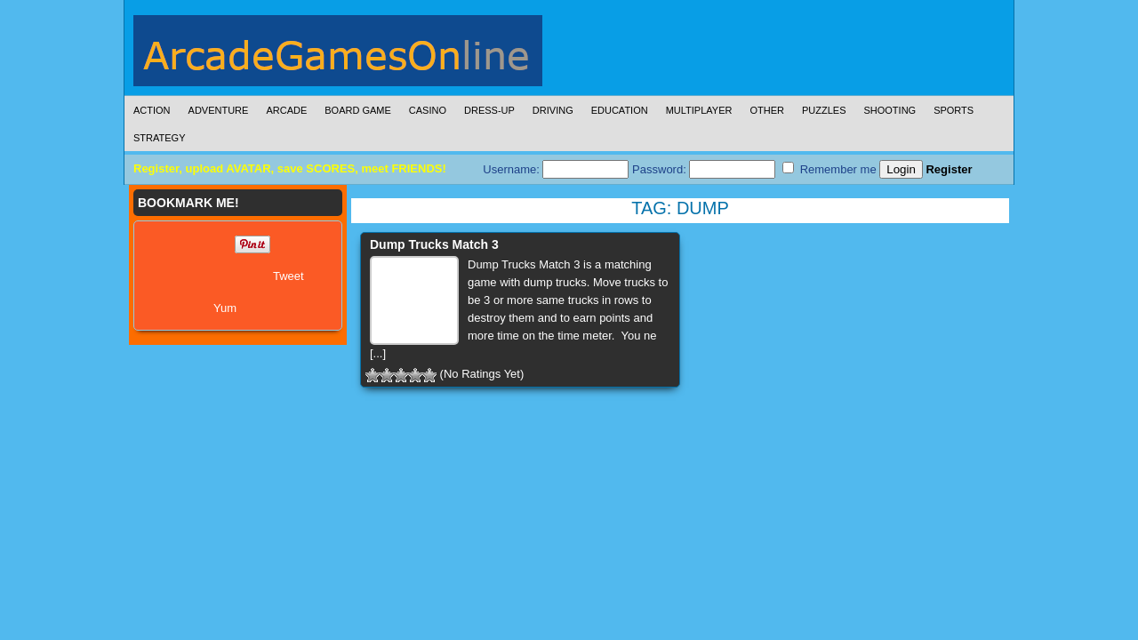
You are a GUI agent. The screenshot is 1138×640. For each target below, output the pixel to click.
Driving (553, 110)
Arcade (286, 110)
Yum (224, 308)
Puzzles (824, 110)
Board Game (358, 110)
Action (152, 110)
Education (619, 110)
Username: (556, 169)
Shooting (889, 110)
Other (766, 110)
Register (949, 169)
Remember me (829, 169)
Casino (427, 110)
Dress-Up (489, 110)
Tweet (288, 276)
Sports (954, 110)
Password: (703, 169)
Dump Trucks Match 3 (434, 244)
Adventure (218, 110)
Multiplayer (699, 110)
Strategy (159, 137)
